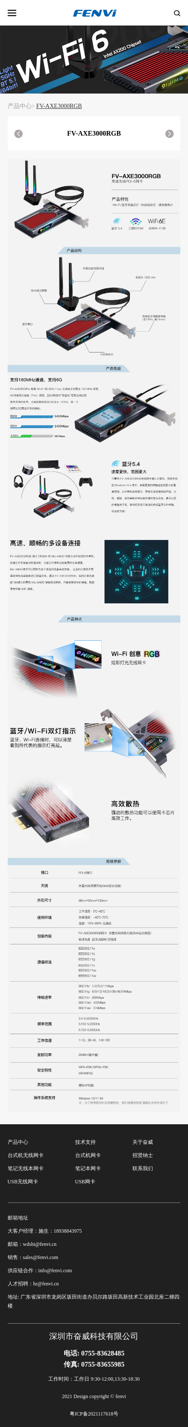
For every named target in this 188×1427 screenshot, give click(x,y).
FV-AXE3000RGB (59, 106)
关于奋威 (142, 1142)
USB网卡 (85, 1182)
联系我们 (142, 1168)
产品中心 (18, 1142)
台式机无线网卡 (26, 1155)
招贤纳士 (142, 1155)
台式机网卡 (88, 1155)
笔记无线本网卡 (26, 1168)
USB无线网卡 (23, 1182)
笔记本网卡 (88, 1168)
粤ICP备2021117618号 (94, 1414)
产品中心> (21, 106)
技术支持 (85, 1142)
